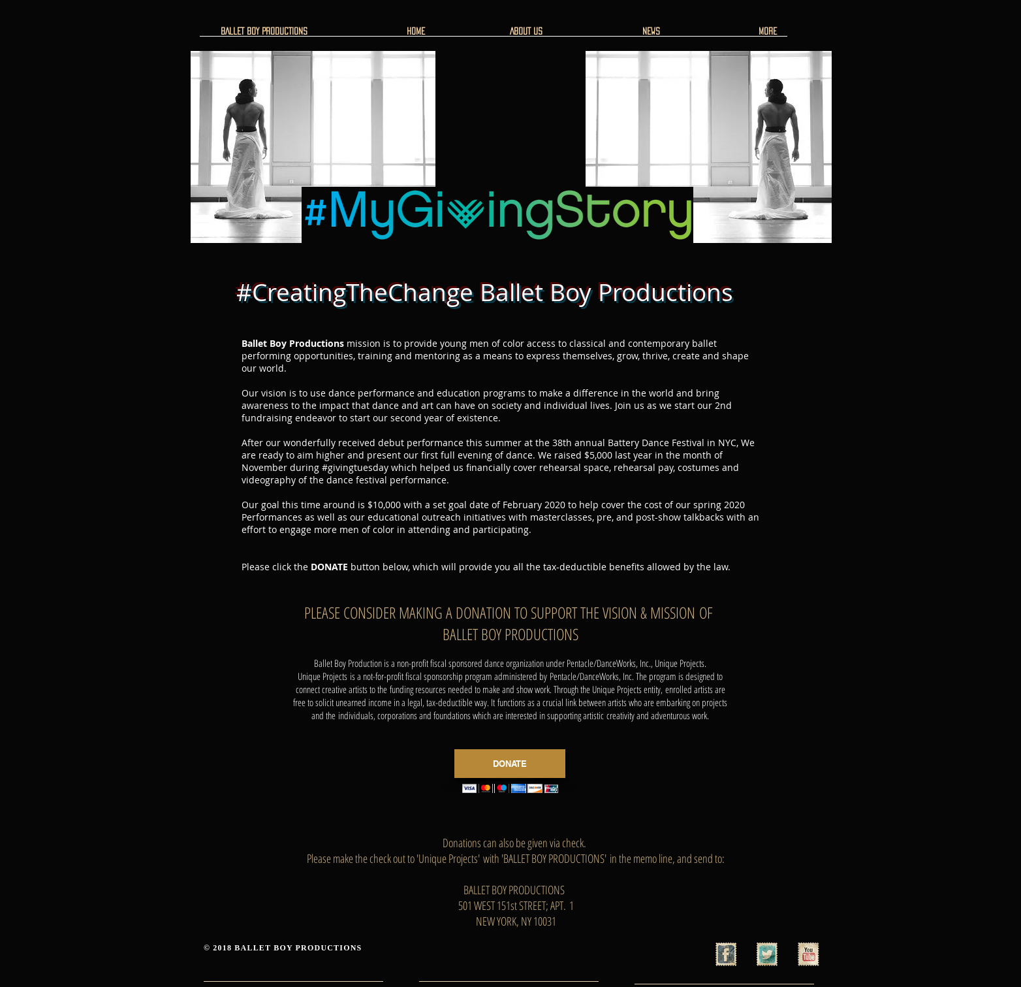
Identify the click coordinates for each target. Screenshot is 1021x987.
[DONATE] (509, 763)
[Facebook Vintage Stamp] (726, 954)
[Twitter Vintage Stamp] (767, 954)
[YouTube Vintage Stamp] (808, 954)
